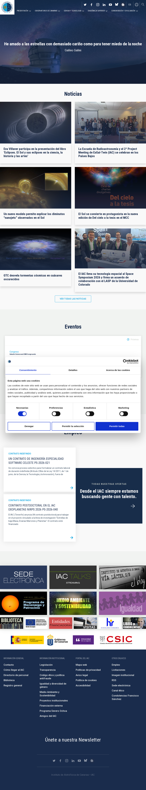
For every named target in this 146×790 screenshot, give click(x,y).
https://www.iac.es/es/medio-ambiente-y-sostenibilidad (72, 603)
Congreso (14, 352)
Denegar (28, 426)
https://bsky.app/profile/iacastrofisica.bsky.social (117, 4)
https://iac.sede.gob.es (23, 577)
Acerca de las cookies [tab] (118, 370)
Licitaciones (118, 670)
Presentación (22, 11)
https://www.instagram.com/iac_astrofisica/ (98, 4)
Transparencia (48, 670)
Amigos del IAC (48, 716)
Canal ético (118, 690)
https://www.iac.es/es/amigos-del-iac (23, 603)
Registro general (13, 685)
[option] (73, 356)
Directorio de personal (16, 675)
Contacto (9, 664)
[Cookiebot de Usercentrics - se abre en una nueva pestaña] (125, 361)
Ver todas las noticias (73, 299)
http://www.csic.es (115, 640)
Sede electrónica (121, 685)
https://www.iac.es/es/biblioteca (11, 623)
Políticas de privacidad (88, 670)
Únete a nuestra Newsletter (73, 740)
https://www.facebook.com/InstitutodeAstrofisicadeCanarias (91, 4)
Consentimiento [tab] (28, 370)
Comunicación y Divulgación (123, 11)
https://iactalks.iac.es (72, 577)
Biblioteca (9, 680)
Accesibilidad (83, 685)
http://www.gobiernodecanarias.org (57, 640)
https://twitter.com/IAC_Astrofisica (85, 4)
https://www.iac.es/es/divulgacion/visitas (85, 623)
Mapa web (81, 664)
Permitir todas (117, 426)
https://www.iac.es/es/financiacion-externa (60, 623)
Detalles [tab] (73, 370)
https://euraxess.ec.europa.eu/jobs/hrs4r (109, 623)
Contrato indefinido (19, 453)
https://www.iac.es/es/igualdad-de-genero (122, 603)
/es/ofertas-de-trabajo (133, 506)
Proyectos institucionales (54, 700)
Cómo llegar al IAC (14, 670)
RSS (114, 680)
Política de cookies (86, 680)
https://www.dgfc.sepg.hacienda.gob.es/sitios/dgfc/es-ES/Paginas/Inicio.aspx (36, 623)
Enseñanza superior (96, 11)
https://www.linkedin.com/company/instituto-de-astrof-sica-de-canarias (104, 4)
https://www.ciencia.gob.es (27, 640)
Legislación (46, 664)
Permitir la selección (73, 426)
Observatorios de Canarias (46, 11)
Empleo (116, 664)
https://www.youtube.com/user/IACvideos (110, 4)
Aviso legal (82, 675)
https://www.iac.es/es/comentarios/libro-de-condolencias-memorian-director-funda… (134, 623)
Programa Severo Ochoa (53, 711)
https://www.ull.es (83, 640)
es (130, 4)
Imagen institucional (123, 675)
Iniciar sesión (136, 4)
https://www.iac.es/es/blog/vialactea (123, 4)
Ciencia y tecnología (72, 11)
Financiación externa (51, 705)
